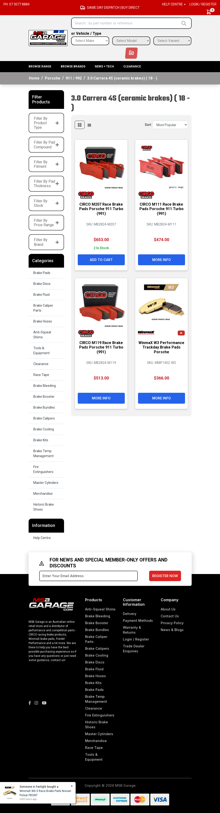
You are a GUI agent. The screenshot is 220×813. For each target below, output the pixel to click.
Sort (148, 125)
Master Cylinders (45, 483)
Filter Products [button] (41, 99)
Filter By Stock (46, 203)
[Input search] (125, 23)
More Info (161, 260)
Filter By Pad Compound (46, 144)
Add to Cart (101, 260)
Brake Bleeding (44, 386)
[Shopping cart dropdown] (211, 12)
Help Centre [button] (172, 4)
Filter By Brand (46, 242)
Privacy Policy (172, 623)
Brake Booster (44, 396)
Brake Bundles (44, 407)
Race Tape (41, 375)
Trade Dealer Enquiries (133, 648)
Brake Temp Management (43, 453)
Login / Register (203, 4)
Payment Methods (138, 621)
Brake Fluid (41, 294)
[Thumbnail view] (80, 125)
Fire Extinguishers (43, 469)
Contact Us (170, 616)
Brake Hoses (42, 321)
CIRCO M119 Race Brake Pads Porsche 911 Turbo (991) (101, 347)
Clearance (132, 66)
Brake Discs (42, 284)
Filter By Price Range (46, 222)
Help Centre (42, 538)
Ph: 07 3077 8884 (17, 4)
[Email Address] (88, 576)
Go (131, 53)
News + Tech (104, 66)
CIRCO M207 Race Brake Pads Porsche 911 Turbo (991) (101, 209)
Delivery (129, 614)
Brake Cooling (43, 429)
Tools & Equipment (41, 350)
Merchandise (43, 493)
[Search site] (185, 23)
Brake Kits (40, 440)
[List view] (89, 125)
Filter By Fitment (46, 164)
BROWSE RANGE (40, 66)
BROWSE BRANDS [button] (73, 66)
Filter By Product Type (46, 123)
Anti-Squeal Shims (42, 334)
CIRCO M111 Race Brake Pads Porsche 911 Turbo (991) (161, 209)
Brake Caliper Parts (43, 308)
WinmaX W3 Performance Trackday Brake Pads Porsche (161, 347)
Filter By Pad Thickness (46, 183)
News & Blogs (172, 630)
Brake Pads (41, 273)
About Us (168, 609)
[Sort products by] (170, 125)
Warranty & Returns (132, 629)
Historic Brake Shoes (43, 507)
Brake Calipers (44, 418)
